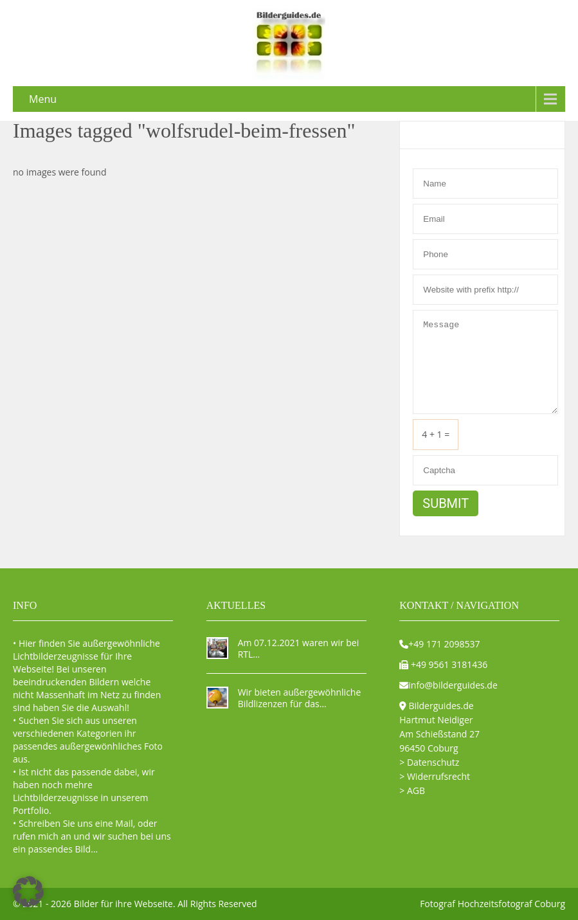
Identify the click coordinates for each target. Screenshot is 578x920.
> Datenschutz (429, 762)
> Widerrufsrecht (434, 776)
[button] (28, 891)
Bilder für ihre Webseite (123, 903)
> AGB (412, 790)
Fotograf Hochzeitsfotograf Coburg (492, 903)
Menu (43, 99)
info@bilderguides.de (453, 685)
